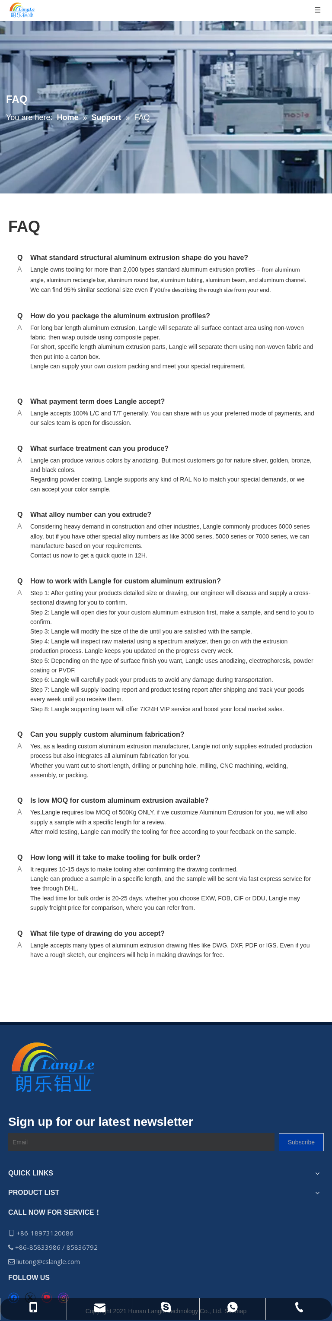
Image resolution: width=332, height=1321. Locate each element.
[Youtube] (46, 1297)
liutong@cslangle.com (49, 1261)
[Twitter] (30, 1297)
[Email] (141, 1142)
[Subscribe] (301, 1142)
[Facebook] (13, 1297)
